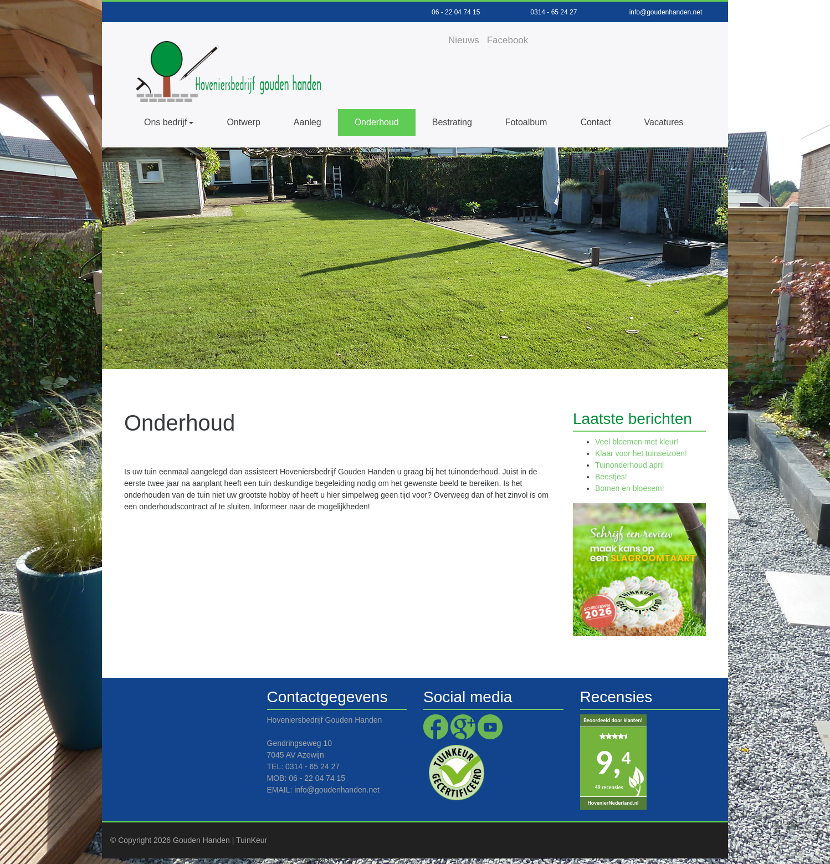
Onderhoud (377, 122)
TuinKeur (251, 840)
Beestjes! (611, 476)
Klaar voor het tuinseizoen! (641, 453)
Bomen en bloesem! (629, 488)
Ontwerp (243, 122)
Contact (595, 122)
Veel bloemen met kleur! (636, 441)
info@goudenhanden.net (666, 12)
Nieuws (463, 40)
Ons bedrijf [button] (165, 122)
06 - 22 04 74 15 (456, 12)
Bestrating (452, 122)
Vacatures (664, 122)
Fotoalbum (526, 122)
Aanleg (307, 122)
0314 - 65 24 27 (553, 12)
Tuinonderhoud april (629, 465)
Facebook (508, 40)
